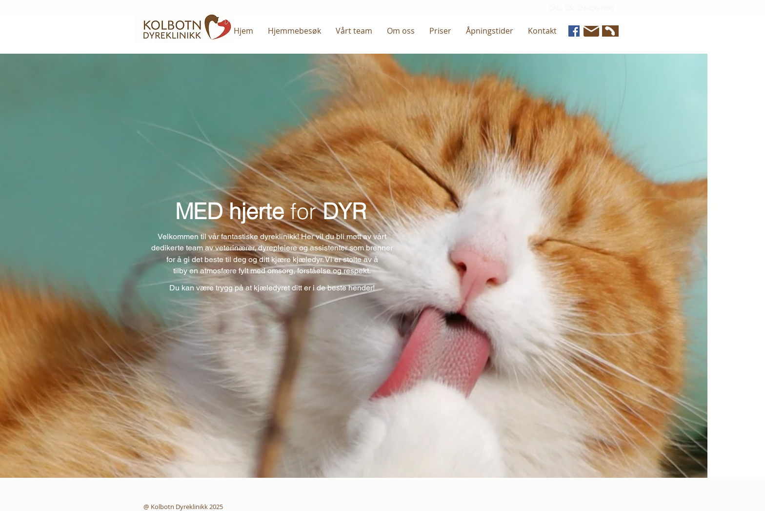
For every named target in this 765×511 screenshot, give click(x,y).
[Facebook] (574, 31)
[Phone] (609, 31)
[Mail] (591, 31)
